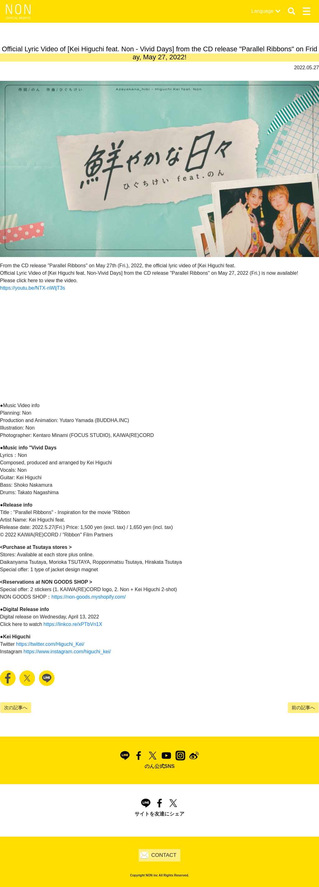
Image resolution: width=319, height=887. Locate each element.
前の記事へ (303, 707)
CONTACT (164, 855)
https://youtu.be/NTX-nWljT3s (32, 288)
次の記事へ (15, 707)
